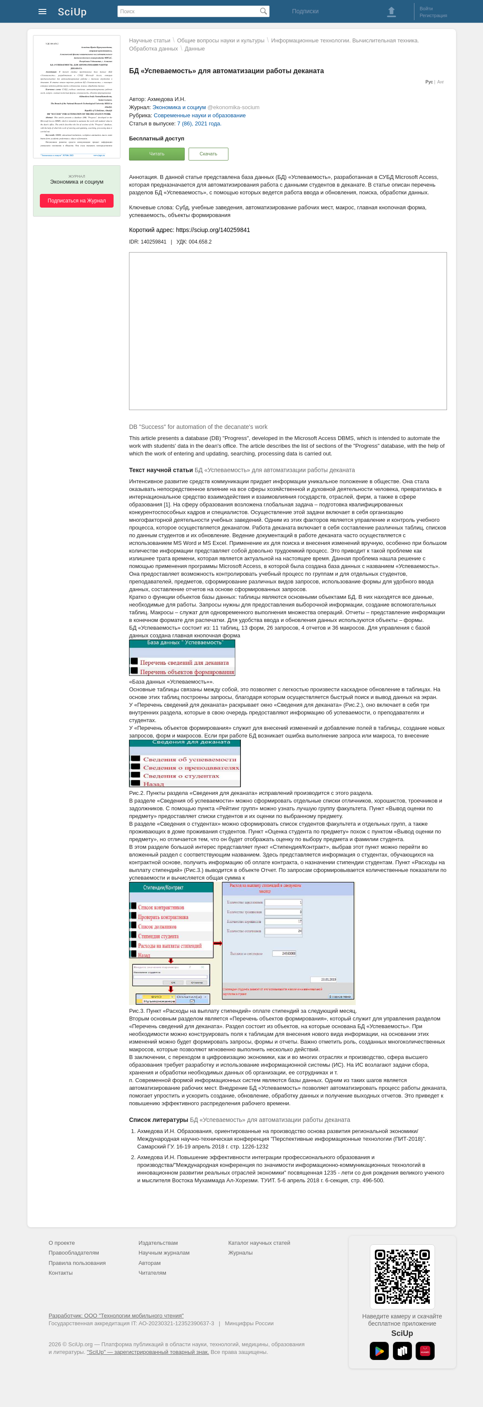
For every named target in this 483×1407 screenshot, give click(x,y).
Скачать (208, 153)
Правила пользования (77, 1263)
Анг (440, 82)
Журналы (240, 1252)
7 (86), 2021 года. (199, 123)
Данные (195, 48)
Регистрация (433, 15)
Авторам (149, 1263)
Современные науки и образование (200, 115)
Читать (157, 153)
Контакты (61, 1273)
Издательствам (158, 1243)
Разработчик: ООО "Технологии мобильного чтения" (116, 1315)
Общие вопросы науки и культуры (220, 40)
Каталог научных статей (259, 1243)
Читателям (152, 1273)
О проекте (62, 1243)
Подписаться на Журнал (77, 201)
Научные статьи (149, 40)
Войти (426, 8)
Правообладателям (74, 1252)
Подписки (305, 11)
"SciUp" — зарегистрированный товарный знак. (148, 1352)
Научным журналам (163, 1252)
